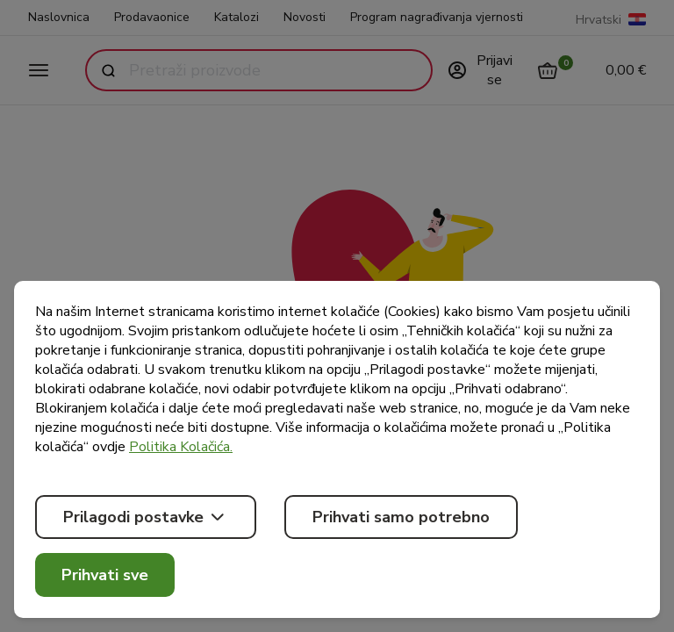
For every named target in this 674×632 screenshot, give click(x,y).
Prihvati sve (104, 574)
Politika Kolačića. (181, 446)
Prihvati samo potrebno (401, 517)
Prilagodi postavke (145, 517)
